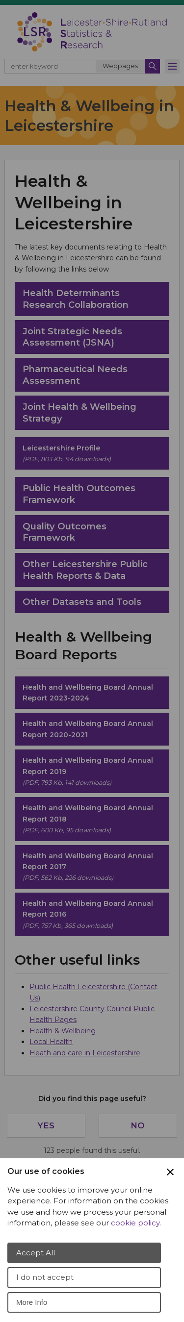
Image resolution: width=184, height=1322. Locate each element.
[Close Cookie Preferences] (170, 1172)
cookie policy (135, 1222)
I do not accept (45, 1277)
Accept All (35, 1252)
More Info (31, 1302)
